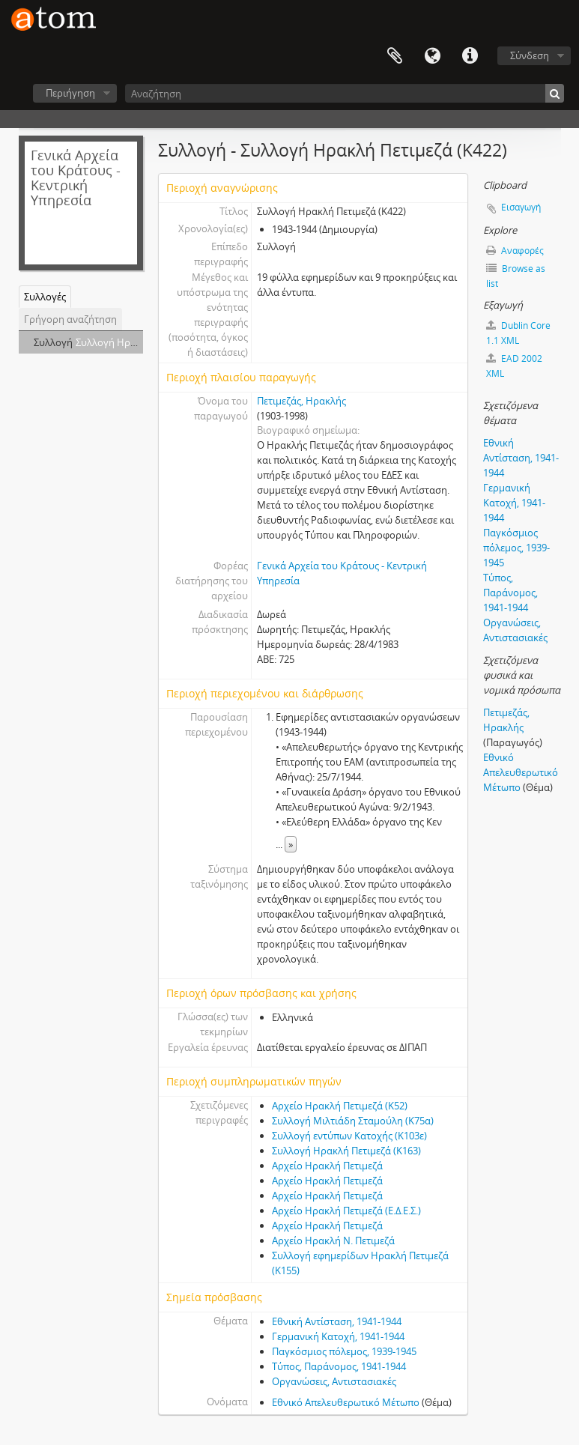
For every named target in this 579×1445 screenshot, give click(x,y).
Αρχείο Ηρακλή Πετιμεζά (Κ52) (339, 1105)
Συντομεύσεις (469, 56)
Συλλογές (45, 296)
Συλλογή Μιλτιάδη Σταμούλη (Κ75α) (353, 1120)
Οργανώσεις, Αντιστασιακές (334, 1381)
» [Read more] (290, 844)
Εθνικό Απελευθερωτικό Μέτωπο (345, 1402)
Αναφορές (515, 250)
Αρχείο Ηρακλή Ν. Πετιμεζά (333, 1240)
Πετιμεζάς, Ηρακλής (301, 401)
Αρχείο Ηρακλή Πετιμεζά (327, 1165)
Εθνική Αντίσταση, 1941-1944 (336, 1321)
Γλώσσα (432, 56)
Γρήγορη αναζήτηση (70, 319)
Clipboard (394, 56)
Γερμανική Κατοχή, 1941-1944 (338, 1336)
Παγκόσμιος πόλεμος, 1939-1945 (344, 1351)
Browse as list (515, 276)
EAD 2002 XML (514, 366)
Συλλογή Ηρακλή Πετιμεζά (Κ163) (346, 1150)
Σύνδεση (529, 55)
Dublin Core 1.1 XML (518, 333)
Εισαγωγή (521, 207)
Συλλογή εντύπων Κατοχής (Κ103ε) (349, 1135)
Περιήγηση (70, 93)
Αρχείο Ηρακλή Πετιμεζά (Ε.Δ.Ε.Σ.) (346, 1210)
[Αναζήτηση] (344, 93)
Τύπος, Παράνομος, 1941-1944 (339, 1366)
